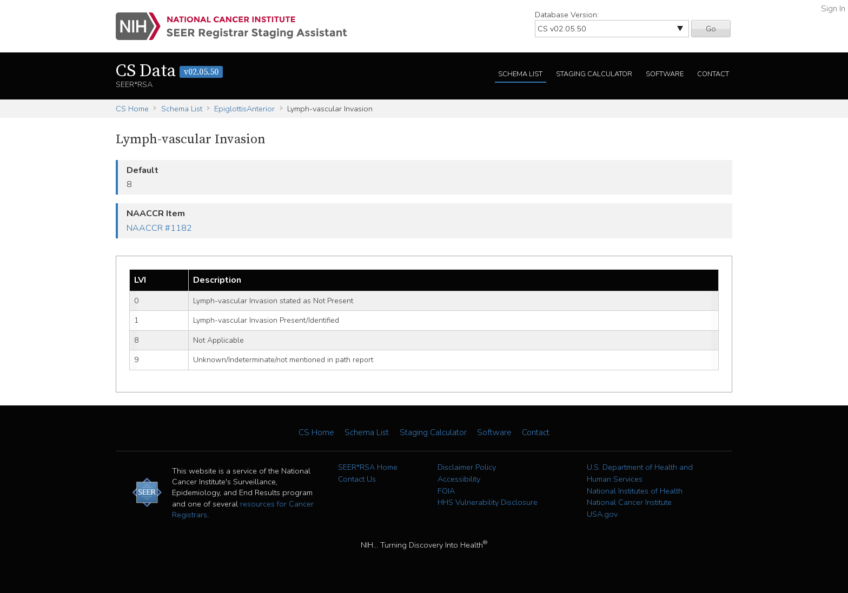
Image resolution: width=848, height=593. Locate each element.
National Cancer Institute (629, 502)
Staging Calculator (594, 74)
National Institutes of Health (635, 490)
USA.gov (602, 514)
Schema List (520, 74)
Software (665, 74)
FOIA (446, 490)
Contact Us (357, 479)
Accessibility (459, 479)
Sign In (833, 9)
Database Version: (567, 14)
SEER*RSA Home (368, 467)
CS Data (169, 71)
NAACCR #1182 (159, 228)
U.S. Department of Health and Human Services (640, 473)
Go (711, 28)
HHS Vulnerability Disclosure (488, 502)
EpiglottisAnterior (244, 108)
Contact (713, 74)
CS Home (132, 108)
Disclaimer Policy (467, 467)
